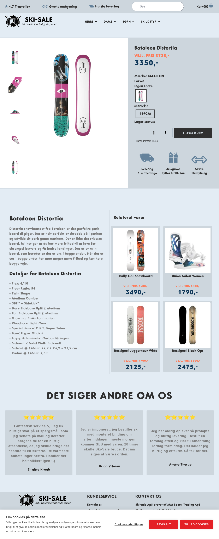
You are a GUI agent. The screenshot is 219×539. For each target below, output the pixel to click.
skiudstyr (150, 21)
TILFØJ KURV (193, 133)
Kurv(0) (205, 6)
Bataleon (156, 76)
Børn (128, 21)
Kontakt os (94, 504)
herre (91, 21)
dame (110, 21)
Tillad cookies (196, 524)
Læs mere (28, 531)
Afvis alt (163, 524)
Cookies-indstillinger (128, 524)
